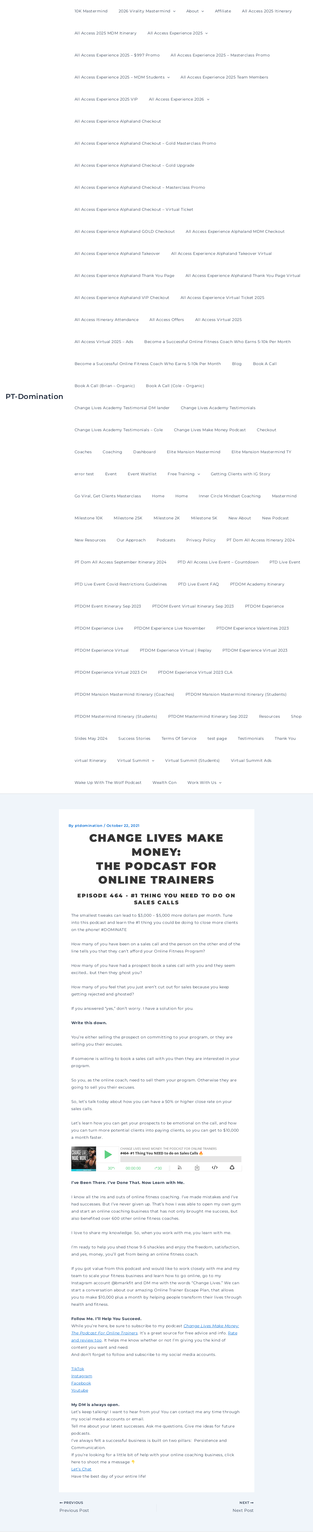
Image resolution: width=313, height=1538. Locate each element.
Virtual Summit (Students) (100, 738)
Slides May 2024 (223, 694)
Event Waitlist (263, 429)
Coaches (188, 407)
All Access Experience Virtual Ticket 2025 (115, 275)
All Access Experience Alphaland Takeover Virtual (123, 231)
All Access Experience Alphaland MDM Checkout (122, 209)
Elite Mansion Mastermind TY (164, 429)
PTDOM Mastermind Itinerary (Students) (223, 672)
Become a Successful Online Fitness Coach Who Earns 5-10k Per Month (146, 319)
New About (118, 495)
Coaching (214, 407)
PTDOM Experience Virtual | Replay (109, 628)
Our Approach (225, 495)
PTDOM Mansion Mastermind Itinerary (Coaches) (205, 650)
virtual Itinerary (221, 716)
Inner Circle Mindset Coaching (104, 473)
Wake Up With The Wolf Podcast (217, 738)
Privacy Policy (288, 495)
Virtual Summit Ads (155, 738)
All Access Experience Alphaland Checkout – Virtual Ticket (132, 187)
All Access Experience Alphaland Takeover (222, 209)
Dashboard (243, 407)
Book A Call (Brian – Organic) (103, 363)
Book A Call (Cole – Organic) (170, 363)
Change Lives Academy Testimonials (110, 385)
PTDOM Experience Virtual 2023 (184, 628)
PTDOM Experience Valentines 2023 (188, 606)
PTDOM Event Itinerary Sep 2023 (217, 562)
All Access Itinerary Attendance (196, 275)
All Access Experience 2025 (173, 33)
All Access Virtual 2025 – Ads (156, 297)
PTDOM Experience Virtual (259, 606)
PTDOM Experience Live (233, 584)
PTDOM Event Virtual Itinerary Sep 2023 (114, 584)
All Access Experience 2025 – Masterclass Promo (122, 55)
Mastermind (155, 473)
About (187, 11)
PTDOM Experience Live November (108, 606)
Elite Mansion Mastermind (100, 429)
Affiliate (211, 11)
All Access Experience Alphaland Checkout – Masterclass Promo (138, 165)
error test (211, 429)
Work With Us (90, 760)
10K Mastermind (89, 11)
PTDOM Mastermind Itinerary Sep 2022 (113, 694)
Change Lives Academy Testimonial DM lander (254, 363)
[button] (167, 11)
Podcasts (256, 495)
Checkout (162, 407)
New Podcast (150, 495)
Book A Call (257, 341)
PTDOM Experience (182, 584)
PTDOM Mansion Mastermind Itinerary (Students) (123, 672)
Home (260, 451)
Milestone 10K (189, 473)
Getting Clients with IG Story (142, 451)
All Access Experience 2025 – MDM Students (227, 55)
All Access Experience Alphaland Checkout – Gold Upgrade (133, 143)
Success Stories (264, 694)
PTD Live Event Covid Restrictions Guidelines (246, 540)
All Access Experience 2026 (269, 77)
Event (235, 429)
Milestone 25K (225, 473)
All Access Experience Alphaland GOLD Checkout (249, 187)
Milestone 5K (86, 495)
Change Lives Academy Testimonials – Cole (199, 385)
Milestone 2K (260, 473)
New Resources (187, 495)
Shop (194, 694)
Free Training (89, 452)
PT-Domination (35, 385)
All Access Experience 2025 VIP (200, 77)
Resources (170, 694)
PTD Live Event (177, 540)
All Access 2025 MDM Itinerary (104, 33)
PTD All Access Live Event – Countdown (113, 540)
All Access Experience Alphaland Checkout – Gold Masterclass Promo (144, 121)
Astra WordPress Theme (211, 1524)
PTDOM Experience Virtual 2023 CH (261, 628)
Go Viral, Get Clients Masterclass (213, 451)
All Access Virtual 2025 (96, 297)
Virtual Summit (262, 716)
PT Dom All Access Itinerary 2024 (107, 518)
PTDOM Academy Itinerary (149, 562)
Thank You (186, 716)
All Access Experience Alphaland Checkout (116, 99)
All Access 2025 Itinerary (252, 11)
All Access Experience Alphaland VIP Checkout (243, 253)
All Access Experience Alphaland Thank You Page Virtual (130, 253)
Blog (232, 341)
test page (125, 716)
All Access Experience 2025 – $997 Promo (253, 33)
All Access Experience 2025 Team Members (117, 77)
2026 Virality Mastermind (142, 11)
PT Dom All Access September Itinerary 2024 (195, 518)
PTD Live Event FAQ (93, 562)
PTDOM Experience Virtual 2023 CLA (110, 650)
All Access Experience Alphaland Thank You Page (231, 231)
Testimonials (155, 716)
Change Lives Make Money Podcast (109, 407)
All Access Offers (253, 275)
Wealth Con (270, 738)
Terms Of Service (90, 716)
